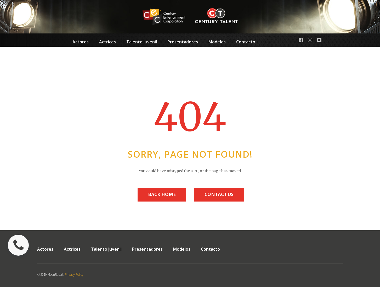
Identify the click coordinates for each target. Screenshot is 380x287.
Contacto (245, 42)
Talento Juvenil (141, 43)
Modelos (217, 43)
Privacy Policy (74, 274)
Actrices (107, 42)
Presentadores (182, 43)
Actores (80, 42)
